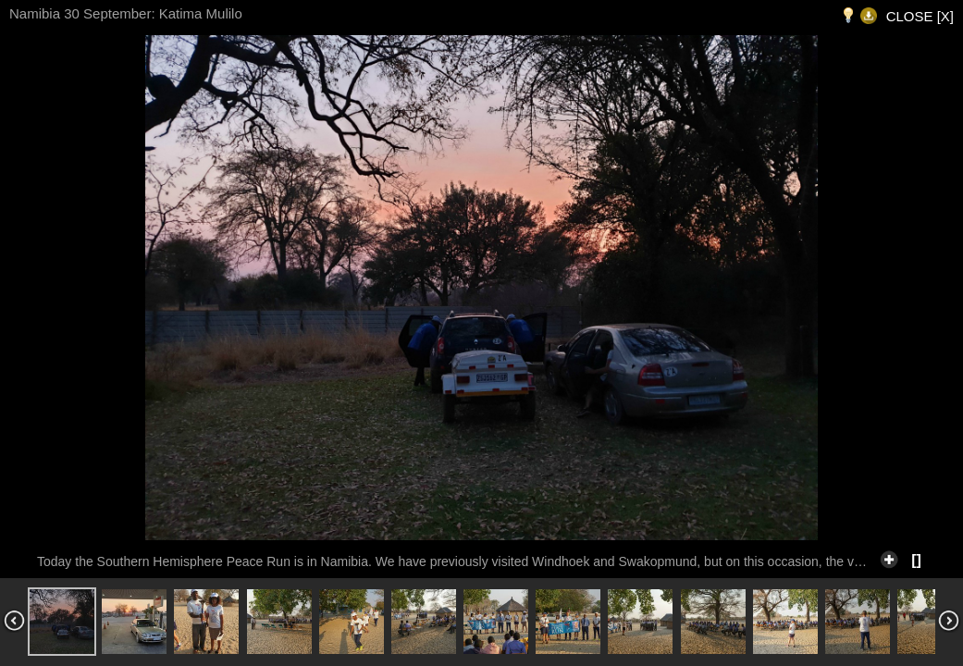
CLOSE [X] (920, 16)
